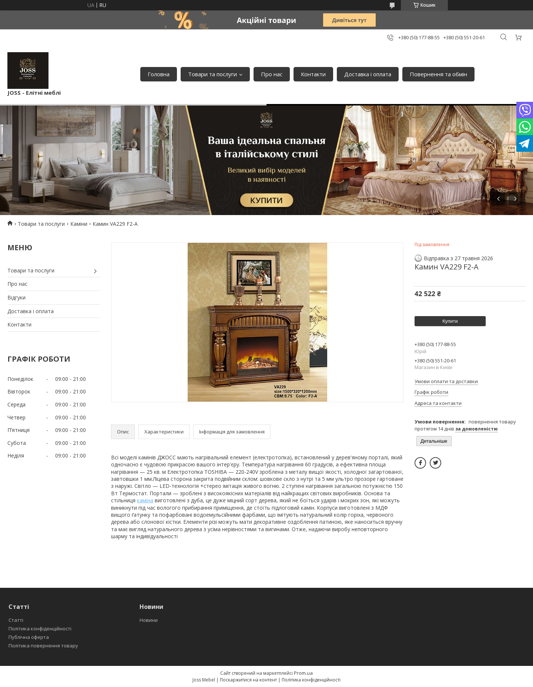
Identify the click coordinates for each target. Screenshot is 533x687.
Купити (450, 321)
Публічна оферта (29, 637)
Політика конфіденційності (40, 628)
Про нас (271, 74)
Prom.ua (303, 673)
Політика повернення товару (43, 645)
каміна (145, 500)
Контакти (313, 74)
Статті (16, 620)
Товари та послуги (212, 74)
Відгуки (16, 297)
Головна (159, 74)
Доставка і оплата (367, 74)
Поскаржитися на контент (248, 680)
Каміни (78, 223)
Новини (149, 620)
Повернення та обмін (438, 74)
